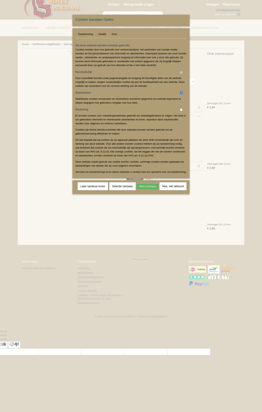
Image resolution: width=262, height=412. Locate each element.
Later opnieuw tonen (92, 186)
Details (102, 34)
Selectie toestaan (122, 186)
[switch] (181, 72)
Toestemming (85, 34)
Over (114, 34)
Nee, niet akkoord (173, 186)
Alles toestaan (147, 186)
